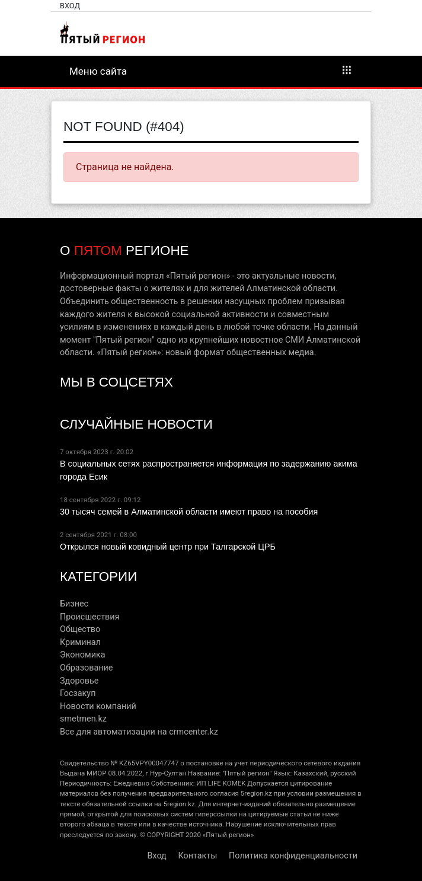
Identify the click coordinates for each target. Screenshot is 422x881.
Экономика (82, 655)
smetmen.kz (83, 719)
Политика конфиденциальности (293, 856)
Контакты (197, 856)
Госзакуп (77, 693)
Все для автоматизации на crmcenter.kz (139, 732)
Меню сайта (211, 70)
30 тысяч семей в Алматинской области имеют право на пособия (189, 511)
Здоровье (79, 681)
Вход (70, 5)
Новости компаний (98, 706)
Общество (80, 629)
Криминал (80, 642)
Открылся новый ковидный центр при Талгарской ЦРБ (168, 546)
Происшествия (90, 617)
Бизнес (74, 604)
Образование (86, 668)
